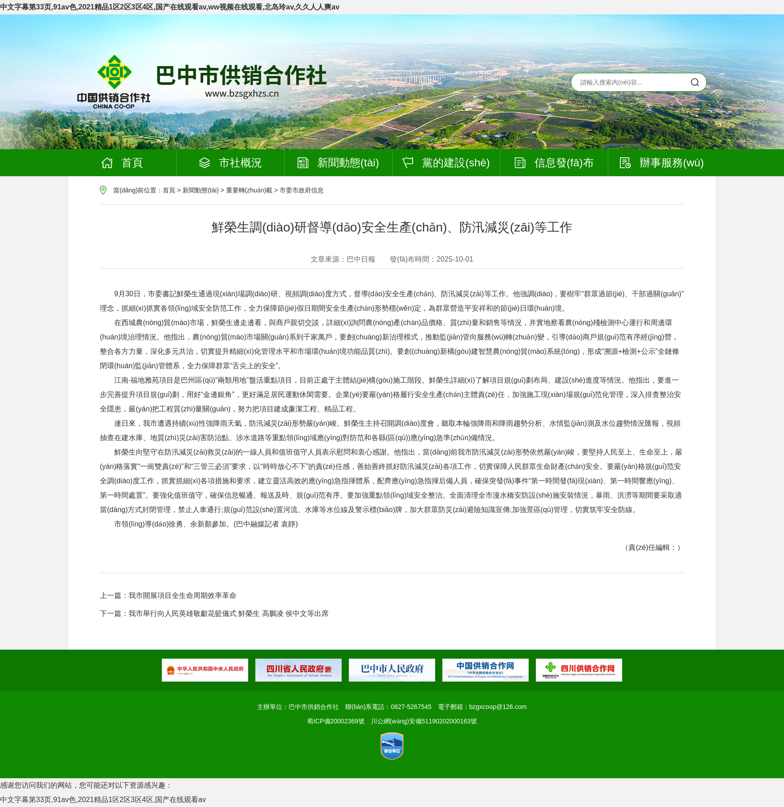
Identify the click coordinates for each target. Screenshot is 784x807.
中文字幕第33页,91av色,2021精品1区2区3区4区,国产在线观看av (103, 799)
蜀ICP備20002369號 (336, 721)
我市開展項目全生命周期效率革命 (182, 595)
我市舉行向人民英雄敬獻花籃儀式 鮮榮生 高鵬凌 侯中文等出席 (229, 613)
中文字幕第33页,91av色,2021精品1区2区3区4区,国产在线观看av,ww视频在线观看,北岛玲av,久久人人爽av (169, 7)
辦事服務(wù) (662, 162)
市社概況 (230, 162)
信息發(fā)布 (554, 162)
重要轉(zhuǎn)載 (249, 190)
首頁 (122, 162)
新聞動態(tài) (338, 162)
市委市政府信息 (302, 190)
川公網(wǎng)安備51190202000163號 (424, 721)
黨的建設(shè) (446, 162)
